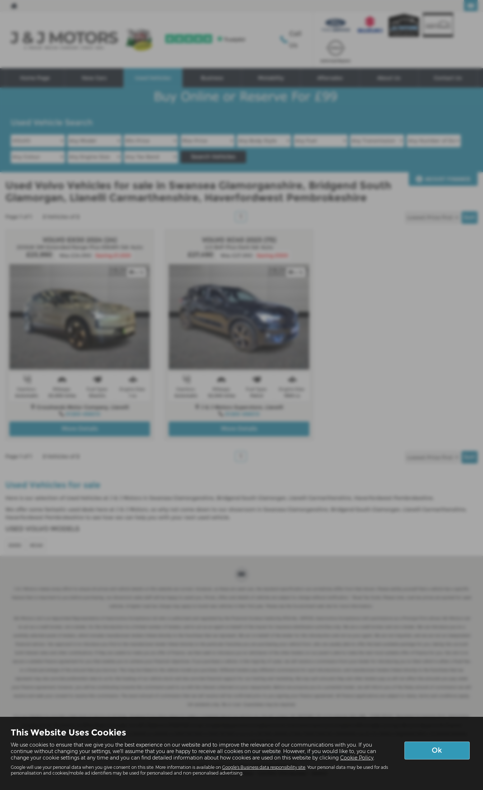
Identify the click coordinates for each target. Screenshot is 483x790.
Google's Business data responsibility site (263, 767)
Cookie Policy (357, 757)
